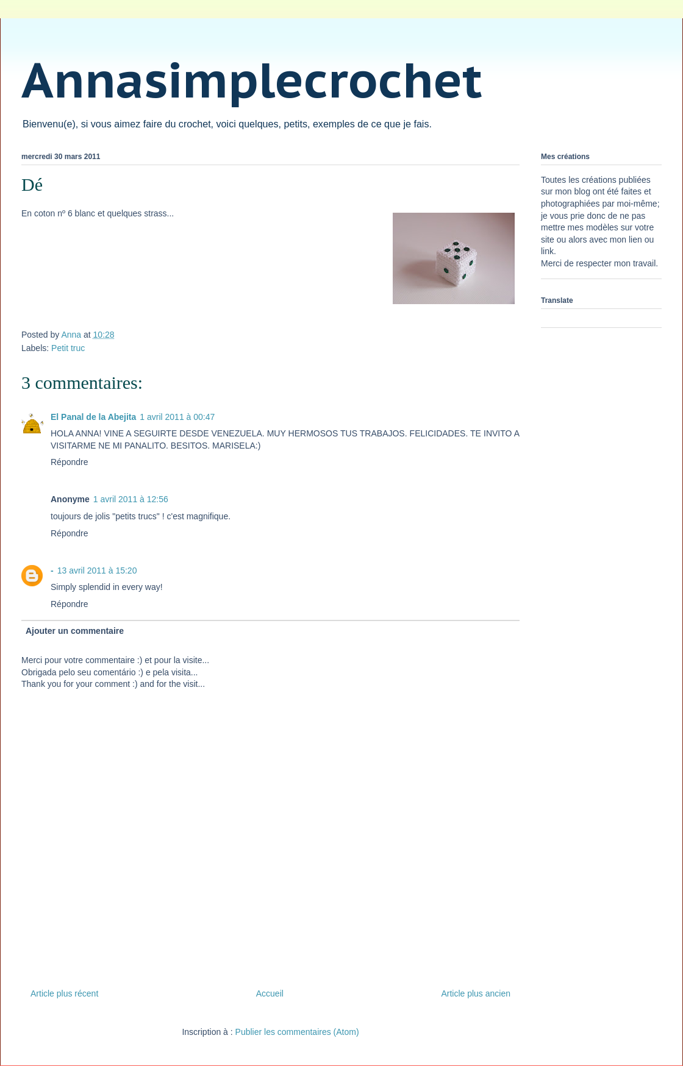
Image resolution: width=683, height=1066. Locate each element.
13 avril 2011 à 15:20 (97, 570)
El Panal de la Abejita (93, 417)
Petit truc (68, 348)
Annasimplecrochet (251, 79)
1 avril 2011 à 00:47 (177, 417)
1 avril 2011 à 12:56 (130, 499)
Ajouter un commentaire (75, 631)
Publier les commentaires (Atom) (297, 1032)
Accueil (270, 993)
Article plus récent (64, 993)
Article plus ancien (475, 993)
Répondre (69, 462)
